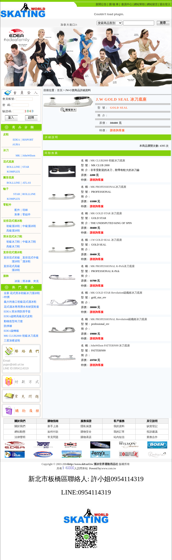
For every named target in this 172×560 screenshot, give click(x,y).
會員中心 (126, 4)
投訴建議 (152, 431)
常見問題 (53, 437)
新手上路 (53, 426)
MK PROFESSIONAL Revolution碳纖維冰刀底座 (119, 319)
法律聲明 (19, 437)
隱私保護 (86, 426)
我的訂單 (119, 431)
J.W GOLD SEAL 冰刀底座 (106, 239)
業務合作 (152, 437)
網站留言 (152, 4)
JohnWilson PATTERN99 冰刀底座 (110, 345)
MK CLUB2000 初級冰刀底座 (108, 160)
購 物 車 (114, 4)
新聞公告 (101, 4)
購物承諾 (86, 437)
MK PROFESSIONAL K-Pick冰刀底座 (113, 266)
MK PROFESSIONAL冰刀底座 (108, 186)
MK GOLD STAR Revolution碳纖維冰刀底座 (116, 292)
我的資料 (119, 426)
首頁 (59, 90)
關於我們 (19, 426)
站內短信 (119, 437)
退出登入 (165, 4)
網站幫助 (139, 4)
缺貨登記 (152, 426)
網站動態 (19, 431)
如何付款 (53, 431)
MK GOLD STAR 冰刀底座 (106, 213)
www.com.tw (109, 468)
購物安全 (86, 431)
